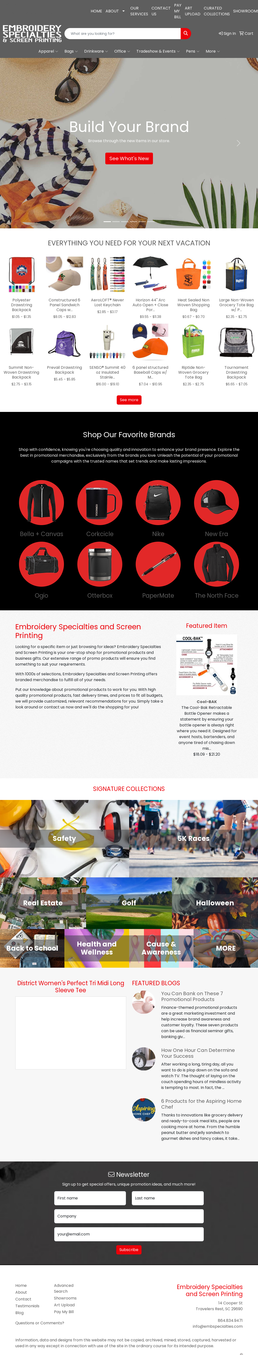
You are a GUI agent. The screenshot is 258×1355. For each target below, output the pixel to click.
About (21, 1292)
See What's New (129, 158)
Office (122, 51)
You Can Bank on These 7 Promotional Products (192, 996)
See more (129, 400)
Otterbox (100, 596)
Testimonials (27, 1306)
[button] (19, 143)
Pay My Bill (64, 1312)
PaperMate (158, 596)
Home (21, 1285)
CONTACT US (161, 11)
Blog (19, 1313)
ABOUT (112, 11)
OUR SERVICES (139, 11)
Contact (23, 1299)
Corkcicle (100, 534)
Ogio (41, 596)
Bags (71, 51)
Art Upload (64, 1305)
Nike (158, 534)
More (213, 51)
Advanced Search (63, 1288)
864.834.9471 (18, 4)
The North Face (217, 596)
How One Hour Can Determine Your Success (198, 1053)
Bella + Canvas (41, 534)
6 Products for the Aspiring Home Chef (201, 1104)
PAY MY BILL (177, 11)
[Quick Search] (122, 33)
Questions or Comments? (39, 1323)
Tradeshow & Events (158, 51)
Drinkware (96, 51)
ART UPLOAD (192, 11)
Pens (192, 51)
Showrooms (65, 1298)
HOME (96, 11)
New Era (216, 534)
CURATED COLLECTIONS (217, 11)
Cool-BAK (207, 702)
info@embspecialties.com (33, 12)
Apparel (48, 51)
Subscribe (128, 1250)
